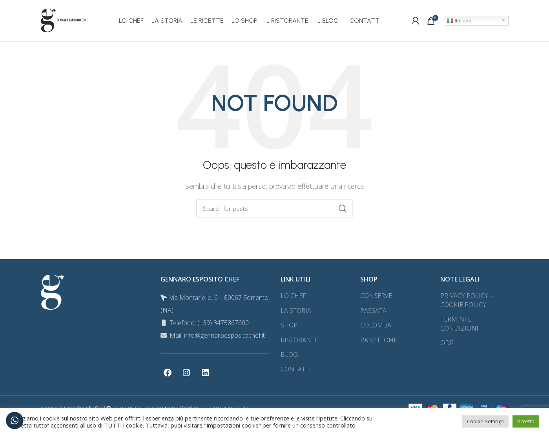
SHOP (289, 325)
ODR (447, 342)
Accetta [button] (525, 421)
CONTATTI (296, 369)
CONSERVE (376, 295)
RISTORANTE (299, 340)
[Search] (274, 208)
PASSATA (373, 310)
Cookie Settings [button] (485, 421)
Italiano (459, 21)
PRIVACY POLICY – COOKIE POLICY (466, 300)
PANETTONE (378, 340)
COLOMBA (375, 325)
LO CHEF (293, 295)
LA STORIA (296, 310)
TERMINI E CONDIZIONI (459, 323)
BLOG (289, 354)
